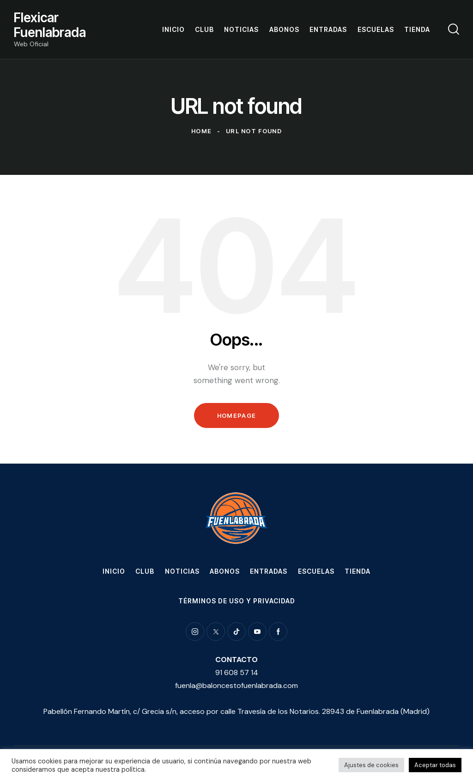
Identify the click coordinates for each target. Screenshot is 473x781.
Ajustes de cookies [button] (371, 765)
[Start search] (453, 29)
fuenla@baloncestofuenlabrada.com (236, 685)
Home (201, 131)
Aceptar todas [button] (435, 765)
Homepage (236, 415)
